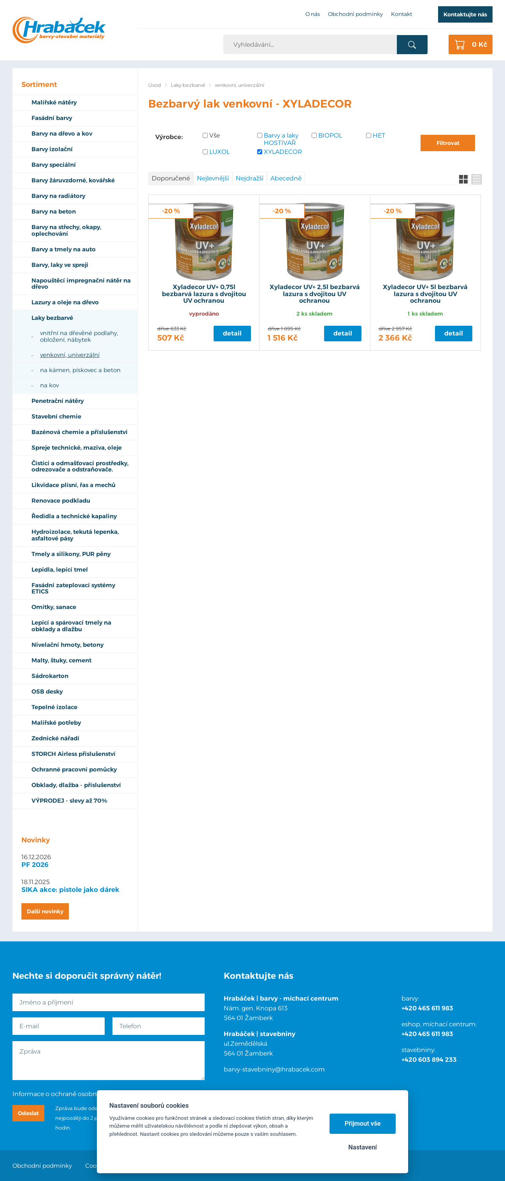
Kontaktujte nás (465, 14)
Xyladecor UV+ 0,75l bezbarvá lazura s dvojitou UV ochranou (204, 294)
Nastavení (362, 1147)
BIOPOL (330, 135)
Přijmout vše (363, 1123)
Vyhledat (412, 44)
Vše (214, 135)
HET (379, 135)
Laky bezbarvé (188, 85)
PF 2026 (35, 865)
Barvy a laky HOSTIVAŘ (281, 139)
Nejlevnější (213, 178)
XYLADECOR (283, 151)
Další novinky (45, 911)
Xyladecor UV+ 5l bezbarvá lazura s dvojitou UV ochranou (425, 294)
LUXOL (219, 151)
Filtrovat (448, 143)
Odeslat (28, 1113)
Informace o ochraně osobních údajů (68, 1094)
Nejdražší (249, 178)
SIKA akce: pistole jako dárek (70, 889)
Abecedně (286, 178)
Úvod (154, 85)
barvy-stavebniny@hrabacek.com (274, 1069)
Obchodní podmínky (42, 1165)
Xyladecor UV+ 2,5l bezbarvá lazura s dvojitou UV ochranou (315, 294)
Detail (232, 333)
